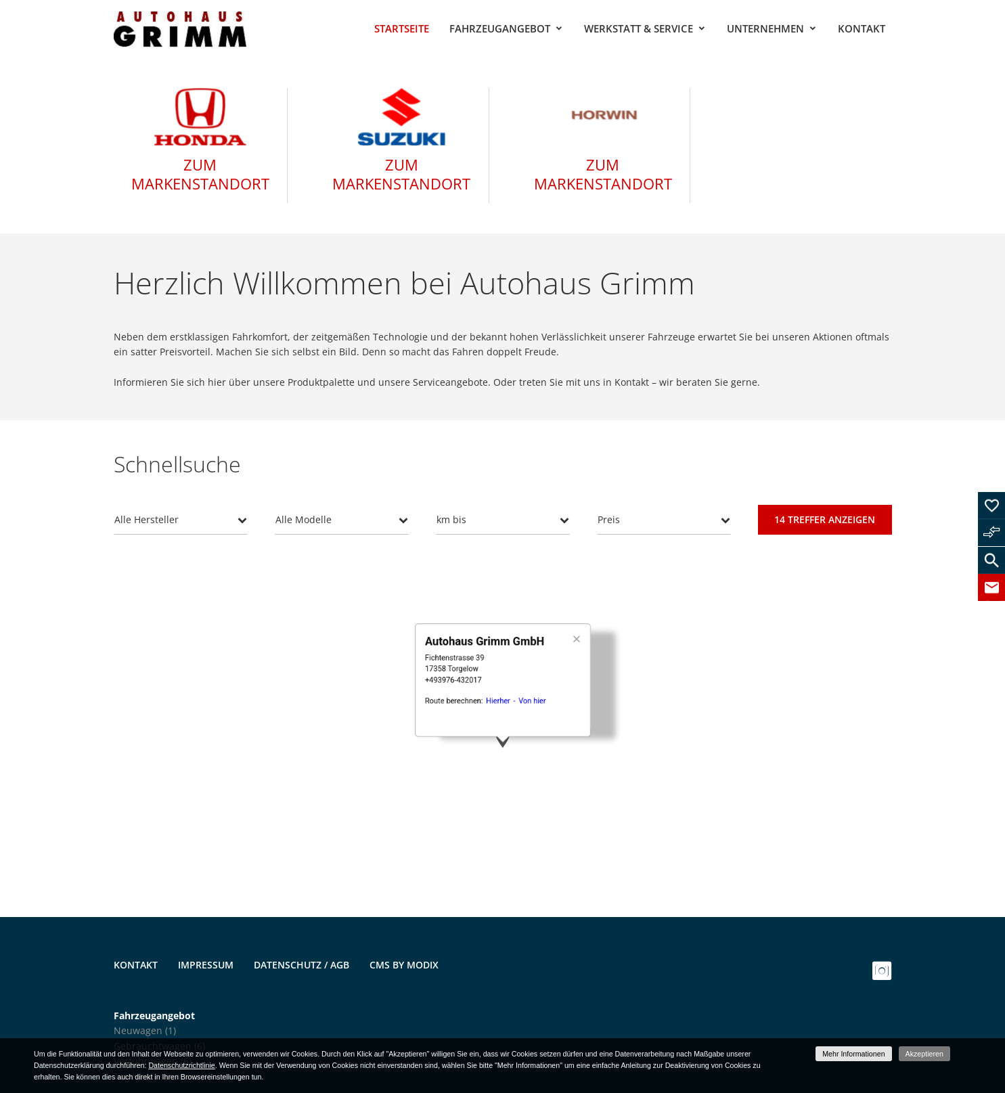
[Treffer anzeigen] (825, 520)
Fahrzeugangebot (499, 28)
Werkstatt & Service (638, 28)
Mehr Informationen (853, 1054)
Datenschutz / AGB (301, 964)
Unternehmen (765, 28)
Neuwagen (145, 1030)
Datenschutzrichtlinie (181, 1065)
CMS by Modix (404, 964)
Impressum (205, 964)
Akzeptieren (924, 1054)
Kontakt (861, 28)
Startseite (401, 28)
